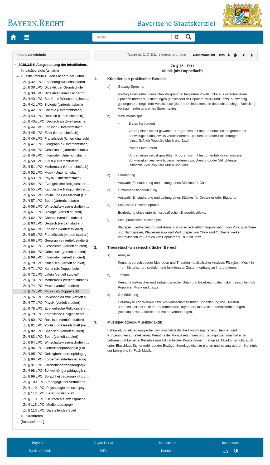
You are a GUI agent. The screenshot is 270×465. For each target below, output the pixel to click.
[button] (15, 65)
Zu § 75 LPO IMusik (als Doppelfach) (51, 291)
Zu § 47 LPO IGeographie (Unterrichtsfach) (56, 144)
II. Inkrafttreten (32, 416)
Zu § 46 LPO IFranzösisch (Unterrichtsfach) (56, 138)
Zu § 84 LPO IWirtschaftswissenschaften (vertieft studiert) (66, 342)
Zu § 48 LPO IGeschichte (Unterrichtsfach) (55, 150)
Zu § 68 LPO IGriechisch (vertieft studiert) (54, 252)
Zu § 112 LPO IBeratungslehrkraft (48, 393)
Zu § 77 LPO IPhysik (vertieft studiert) (51, 303)
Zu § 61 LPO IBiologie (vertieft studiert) (52, 212)
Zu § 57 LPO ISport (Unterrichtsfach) (51, 201)
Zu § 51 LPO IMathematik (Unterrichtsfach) (55, 167)
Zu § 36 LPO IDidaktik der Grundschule (53, 87)
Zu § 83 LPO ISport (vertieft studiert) (50, 337)
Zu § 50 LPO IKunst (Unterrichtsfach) (51, 161)
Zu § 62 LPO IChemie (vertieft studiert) (52, 218)
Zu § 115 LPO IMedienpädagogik (48, 405)
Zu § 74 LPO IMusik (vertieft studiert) (51, 286)
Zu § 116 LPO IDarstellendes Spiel (49, 410)
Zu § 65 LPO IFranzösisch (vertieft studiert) (56, 235)
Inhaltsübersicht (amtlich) (40, 70)
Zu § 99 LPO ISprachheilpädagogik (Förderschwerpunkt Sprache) (73, 376)
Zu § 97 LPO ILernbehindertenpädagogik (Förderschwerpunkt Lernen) (76, 365)
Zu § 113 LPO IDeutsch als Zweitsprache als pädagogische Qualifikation (78, 399)
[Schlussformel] (32, 422)
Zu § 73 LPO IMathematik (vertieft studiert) (55, 280)
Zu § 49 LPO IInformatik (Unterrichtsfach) (54, 155)
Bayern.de (39, 443)
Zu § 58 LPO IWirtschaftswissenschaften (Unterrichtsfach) (67, 206)
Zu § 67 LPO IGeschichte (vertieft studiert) (55, 246)
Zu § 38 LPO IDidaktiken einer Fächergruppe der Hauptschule (70, 93)
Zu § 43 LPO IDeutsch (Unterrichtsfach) (53, 116)
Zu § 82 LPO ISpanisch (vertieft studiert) (53, 331)
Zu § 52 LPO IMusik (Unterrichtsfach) (51, 172)
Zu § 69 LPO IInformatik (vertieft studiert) (54, 257)
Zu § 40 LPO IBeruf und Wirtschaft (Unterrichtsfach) (62, 99)
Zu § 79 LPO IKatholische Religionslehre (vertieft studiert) (66, 314)
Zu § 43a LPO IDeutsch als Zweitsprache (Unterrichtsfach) (67, 121)
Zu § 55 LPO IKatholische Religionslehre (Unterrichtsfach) (67, 189)
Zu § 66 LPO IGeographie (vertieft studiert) (55, 240)
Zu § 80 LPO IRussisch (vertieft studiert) (53, 320)
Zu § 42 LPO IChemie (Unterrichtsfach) (53, 110)
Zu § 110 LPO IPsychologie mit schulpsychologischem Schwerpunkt (74, 388)
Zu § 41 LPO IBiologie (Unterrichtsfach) (53, 104)
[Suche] (132, 37)
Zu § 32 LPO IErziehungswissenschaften (54, 82)
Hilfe (103, 451)
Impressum (230, 443)
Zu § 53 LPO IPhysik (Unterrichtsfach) (52, 178)
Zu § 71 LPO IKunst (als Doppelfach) (51, 269)
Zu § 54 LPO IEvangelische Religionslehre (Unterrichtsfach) (68, 184)
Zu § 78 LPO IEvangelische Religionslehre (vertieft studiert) (68, 308)
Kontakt (166, 451)
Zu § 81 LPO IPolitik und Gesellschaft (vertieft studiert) (64, 325)
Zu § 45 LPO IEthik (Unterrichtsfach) (50, 133)
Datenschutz (166, 443)
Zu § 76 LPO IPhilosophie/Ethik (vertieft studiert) (59, 297)
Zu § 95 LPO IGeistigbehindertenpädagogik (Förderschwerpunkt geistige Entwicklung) (88, 354)
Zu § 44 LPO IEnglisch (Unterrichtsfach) (53, 127)
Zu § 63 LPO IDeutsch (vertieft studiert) (53, 223)
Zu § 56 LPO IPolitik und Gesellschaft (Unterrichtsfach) (64, 195)
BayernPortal (103, 443)
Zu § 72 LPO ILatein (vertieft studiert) (51, 274)
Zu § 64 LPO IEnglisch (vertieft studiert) (53, 229)
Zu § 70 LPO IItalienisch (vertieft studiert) (54, 263)
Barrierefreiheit (40, 451)
